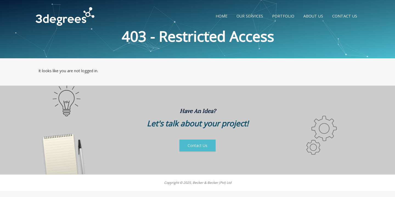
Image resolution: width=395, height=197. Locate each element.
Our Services (249, 16)
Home (221, 16)
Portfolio (283, 16)
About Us (313, 16)
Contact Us (344, 16)
